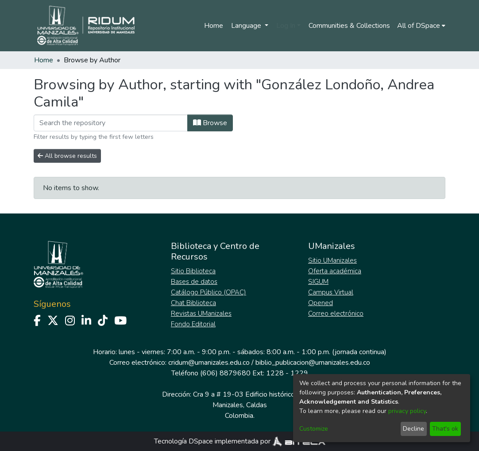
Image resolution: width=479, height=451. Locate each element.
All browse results (67, 156)
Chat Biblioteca (193, 302)
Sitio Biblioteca (193, 271)
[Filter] (111, 123)
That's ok (445, 428)
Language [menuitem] (247, 26)
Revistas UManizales (201, 313)
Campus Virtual (330, 292)
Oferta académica (334, 271)
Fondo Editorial (193, 324)
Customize (313, 428)
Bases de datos (194, 281)
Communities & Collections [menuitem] (349, 26)
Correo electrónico (335, 313)
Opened (320, 302)
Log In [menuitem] (285, 26)
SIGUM (318, 281)
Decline (413, 428)
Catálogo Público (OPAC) (208, 292)
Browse (210, 123)
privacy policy (407, 411)
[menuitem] (421, 25)
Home (213, 26)
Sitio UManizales (332, 260)
